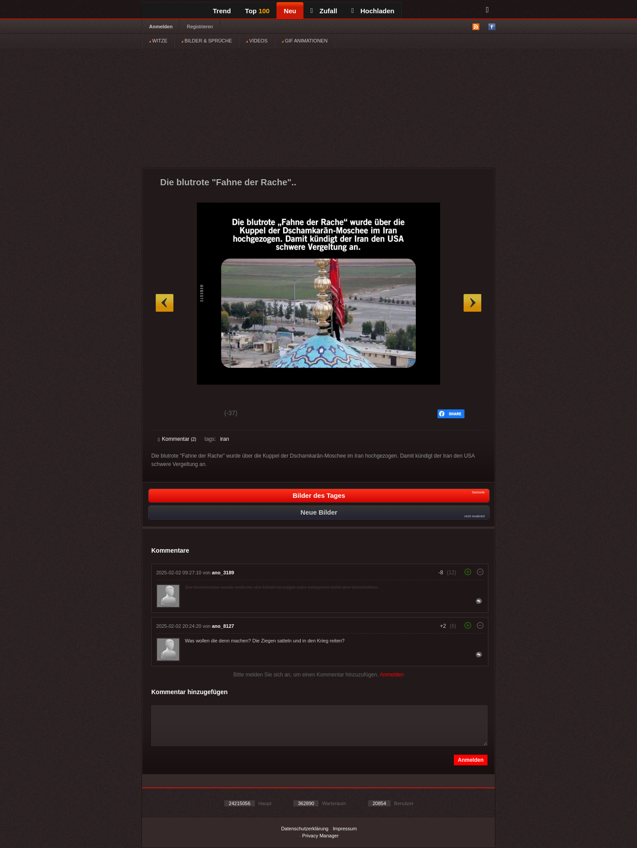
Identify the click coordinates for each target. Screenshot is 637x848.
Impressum (345, 828)
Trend (222, 11)
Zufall (324, 11)
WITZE (158, 40)
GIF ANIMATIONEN (304, 40)
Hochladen (372, 11)
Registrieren (200, 26)
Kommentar (177, 439)
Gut (167, 414)
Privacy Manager (320, 835)
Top (257, 11)
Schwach (201, 414)
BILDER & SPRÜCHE (206, 40)
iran (224, 439)
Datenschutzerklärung (304, 828)
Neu (290, 11)
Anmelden (161, 26)
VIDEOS (257, 40)
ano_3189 (223, 572)
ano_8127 (223, 626)
